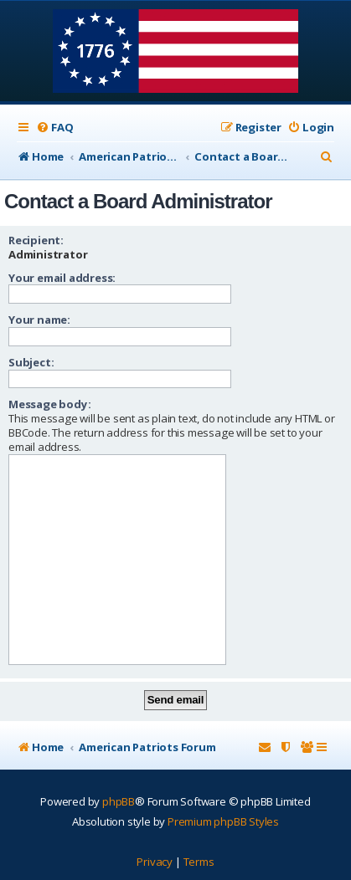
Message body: (49, 404)
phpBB (118, 801)
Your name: (39, 319)
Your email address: (62, 277)
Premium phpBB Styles (223, 821)
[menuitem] (54, 127)
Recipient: (36, 240)
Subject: (31, 362)
